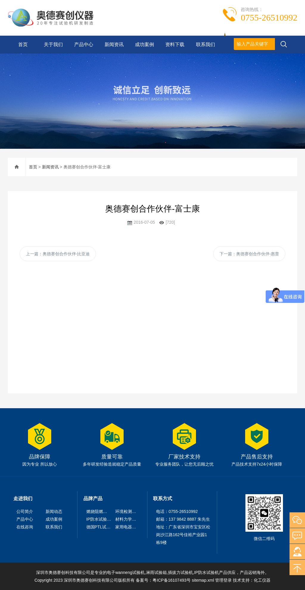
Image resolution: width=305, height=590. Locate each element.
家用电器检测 (127, 527)
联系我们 (205, 44)
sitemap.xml (203, 580)
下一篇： (249, 253)
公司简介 (24, 511)
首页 (23, 44)
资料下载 (174, 44)
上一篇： (58, 253)
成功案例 (144, 44)
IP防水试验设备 (100, 519)
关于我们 (53, 44)
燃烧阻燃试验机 (101, 511)
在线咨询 (24, 527)
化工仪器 (262, 580)
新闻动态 (54, 511)
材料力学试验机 (129, 519)
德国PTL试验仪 (100, 527)
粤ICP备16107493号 (171, 580)
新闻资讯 (114, 44)
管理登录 (223, 580)
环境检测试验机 (129, 511)
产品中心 (83, 44)
